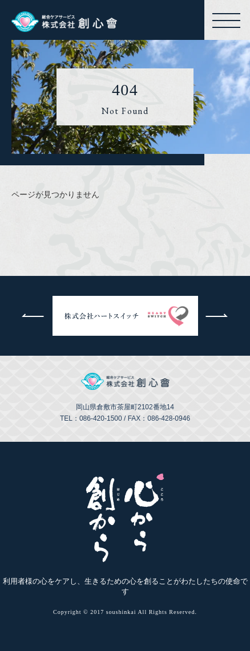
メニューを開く (228, 20)
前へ (33, 316)
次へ (217, 316)
